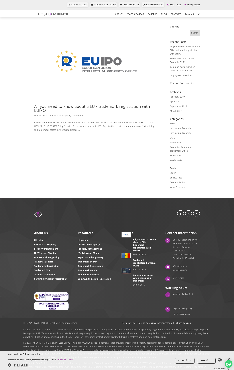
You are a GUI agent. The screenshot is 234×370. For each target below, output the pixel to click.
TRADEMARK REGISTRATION (103, 4)
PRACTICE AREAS (135, 14)
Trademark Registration (46, 265)
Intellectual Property (59, 115)
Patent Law (175, 142)
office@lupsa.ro (180, 266)
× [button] (229, 359)
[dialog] (117, 360)
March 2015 (176, 111)
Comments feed (178, 182)
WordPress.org (177, 187)
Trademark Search (43, 261)
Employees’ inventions (181, 75)
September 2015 (178, 106)
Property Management (46, 248)
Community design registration (50, 278)
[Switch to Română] (189, 15)
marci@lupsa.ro (180, 269)
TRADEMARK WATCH (129, 4)
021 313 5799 (175, 4)
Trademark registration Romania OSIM (144, 263)
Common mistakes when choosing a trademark (143, 278)
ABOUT (119, 14)
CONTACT (176, 14)
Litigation (39, 240)
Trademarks (176, 160)
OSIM (172, 137)
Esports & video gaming (46, 257)
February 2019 (177, 96)
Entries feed (176, 177)
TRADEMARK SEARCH (77, 4)
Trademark (77, 115)
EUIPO (173, 123)
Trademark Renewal (44, 274)
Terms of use (129, 322)
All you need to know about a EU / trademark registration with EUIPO (92, 108)
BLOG (164, 14)
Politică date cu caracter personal (155, 322)
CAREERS (152, 14)
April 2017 (175, 101)
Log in (173, 172)
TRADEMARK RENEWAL (153, 4)
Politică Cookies (183, 322)
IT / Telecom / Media (45, 253)
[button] (40, 365)
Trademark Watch (43, 270)
